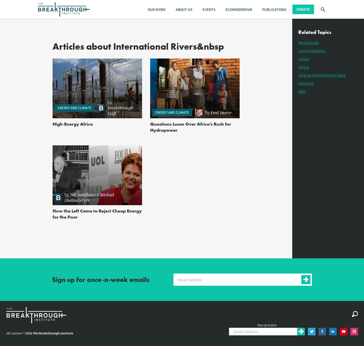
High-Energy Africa (73, 124)
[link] (117, 108)
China (303, 58)
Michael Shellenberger (89, 197)
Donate (303, 9)
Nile (302, 91)
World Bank (308, 42)
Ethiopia (306, 83)
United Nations (311, 50)
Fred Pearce (221, 112)
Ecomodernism (238, 9)
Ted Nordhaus (83, 194)
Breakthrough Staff (120, 110)
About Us (184, 9)
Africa (303, 66)
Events (208, 9)
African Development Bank (322, 75)
